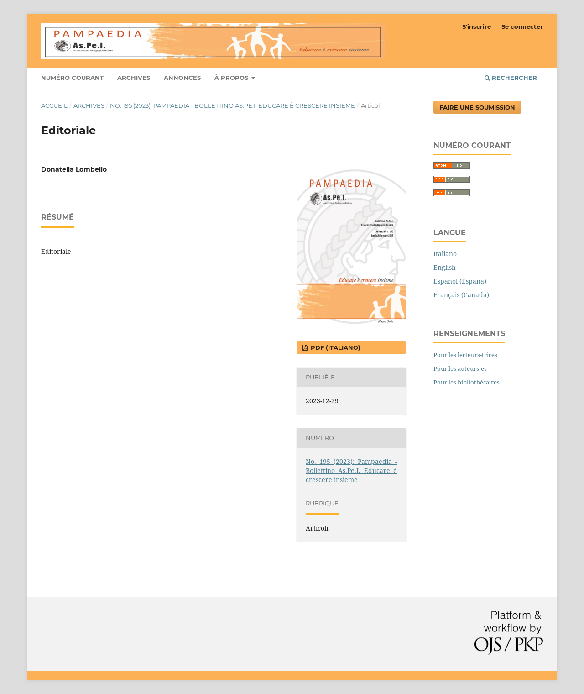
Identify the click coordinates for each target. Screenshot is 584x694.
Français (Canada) (461, 294)
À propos (232, 77)
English (444, 267)
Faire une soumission (477, 107)
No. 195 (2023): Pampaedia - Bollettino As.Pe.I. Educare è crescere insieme (232, 105)
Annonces (182, 77)
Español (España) (459, 281)
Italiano (445, 253)
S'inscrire (476, 26)
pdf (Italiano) (334, 347)
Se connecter (522, 26)
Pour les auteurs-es (460, 368)
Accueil (54, 105)
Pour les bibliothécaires (466, 382)
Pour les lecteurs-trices (465, 355)
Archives (133, 77)
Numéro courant (72, 77)
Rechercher (511, 77)
